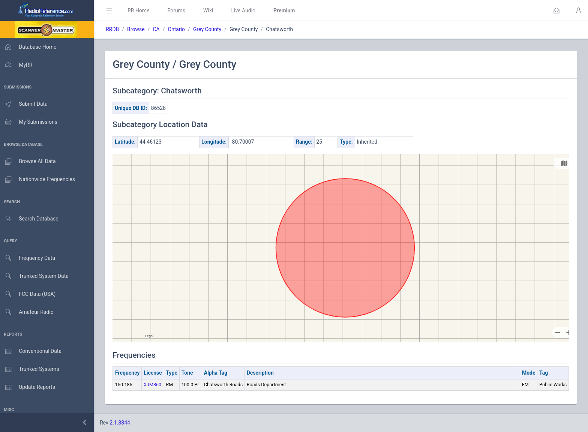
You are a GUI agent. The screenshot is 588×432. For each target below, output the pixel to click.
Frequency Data (28, 258)
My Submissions (30, 122)
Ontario (178, 29)
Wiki (210, 11)
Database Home (29, 47)
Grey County (209, 29)
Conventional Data (32, 351)
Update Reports (28, 387)
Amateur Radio (28, 312)
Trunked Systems (30, 369)
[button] (556, 11)
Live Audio (245, 11)
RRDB (114, 29)
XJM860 (155, 384)
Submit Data (25, 104)
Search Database (30, 219)
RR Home (141, 11)
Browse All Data (29, 161)
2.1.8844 (122, 423)
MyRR (17, 65)
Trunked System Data (35, 276)
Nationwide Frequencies (38, 179)
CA (158, 29)
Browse (138, 29)
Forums (179, 11)
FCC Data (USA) (29, 294)
